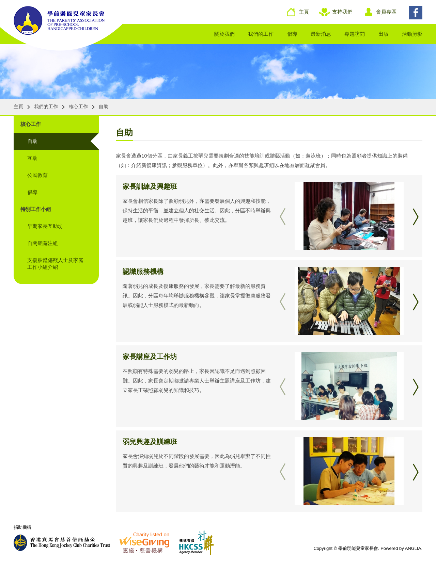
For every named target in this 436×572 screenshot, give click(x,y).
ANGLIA (413, 548)
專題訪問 (354, 34)
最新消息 (321, 34)
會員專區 (386, 12)
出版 (383, 34)
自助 (103, 106)
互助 (32, 158)
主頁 (304, 12)
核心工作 (78, 106)
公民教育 (37, 175)
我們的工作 (261, 34)
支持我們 (342, 12)
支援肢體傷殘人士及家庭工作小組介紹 (55, 263)
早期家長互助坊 (45, 226)
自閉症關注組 (42, 243)
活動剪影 (412, 34)
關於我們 (224, 34)
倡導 (292, 34)
